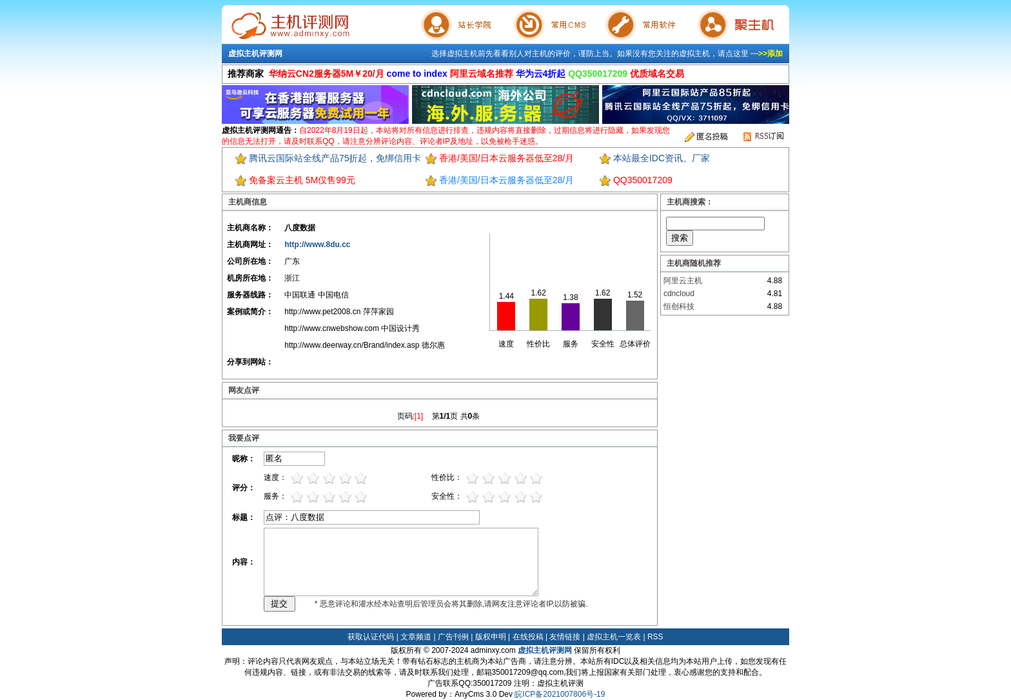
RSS (655, 636)
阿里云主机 (682, 280)
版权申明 (490, 636)
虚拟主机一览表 (614, 636)
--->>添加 (767, 53)
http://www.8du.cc (317, 244)
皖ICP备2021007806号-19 (560, 694)
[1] (419, 416)
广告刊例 (453, 636)
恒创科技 (678, 306)
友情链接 (564, 636)
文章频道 (415, 636)
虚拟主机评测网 (255, 53)
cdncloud (678, 293)
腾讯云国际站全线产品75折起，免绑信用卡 (335, 158)
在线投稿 (528, 636)
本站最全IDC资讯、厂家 (661, 158)
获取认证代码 (371, 636)
